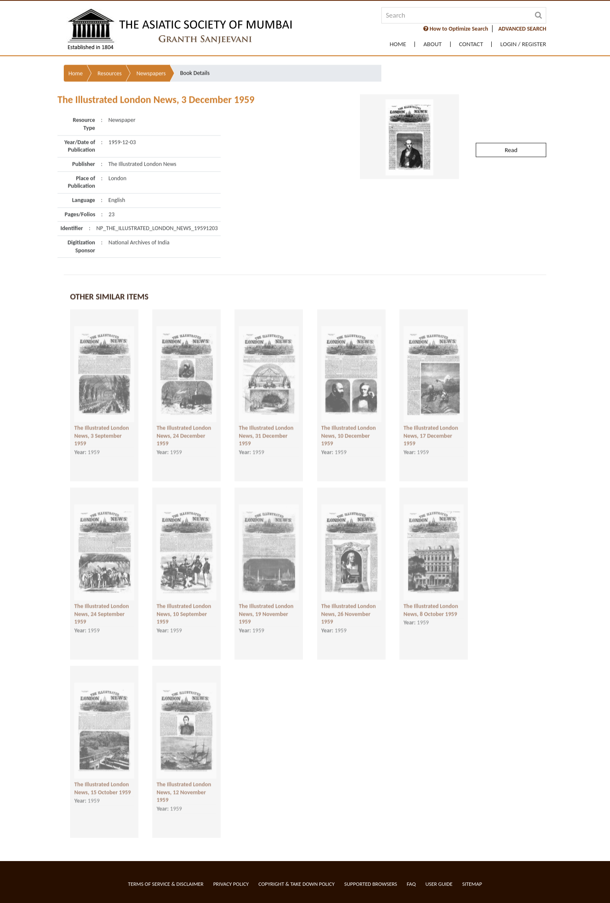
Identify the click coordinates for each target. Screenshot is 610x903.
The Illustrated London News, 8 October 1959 (431, 603)
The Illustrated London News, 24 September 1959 (101, 607)
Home (398, 44)
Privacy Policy (231, 884)
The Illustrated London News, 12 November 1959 (183, 785)
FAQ (411, 884)
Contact (471, 44)
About (432, 44)
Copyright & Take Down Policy (296, 884)
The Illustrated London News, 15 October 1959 (102, 781)
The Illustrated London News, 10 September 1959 (183, 607)
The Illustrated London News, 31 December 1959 (266, 429)
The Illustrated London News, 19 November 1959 (266, 607)
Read (511, 130)
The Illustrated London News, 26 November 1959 (348, 607)
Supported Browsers (370, 884)
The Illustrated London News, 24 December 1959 (183, 429)
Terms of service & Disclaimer (165, 884)
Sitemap (472, 884)
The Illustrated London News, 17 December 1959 (431, 429)
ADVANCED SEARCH (522, 28)
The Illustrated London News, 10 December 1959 (348, 429)
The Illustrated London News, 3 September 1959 (101, 429)
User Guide (439, 884)
